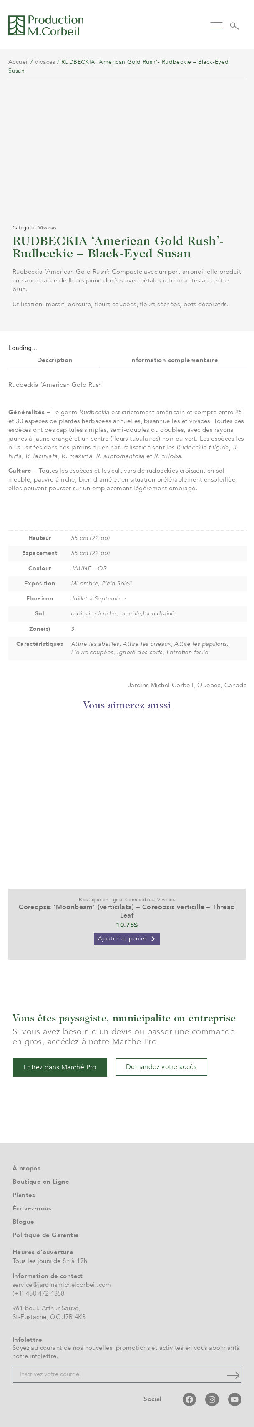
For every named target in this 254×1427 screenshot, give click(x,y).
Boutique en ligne (100, 899)
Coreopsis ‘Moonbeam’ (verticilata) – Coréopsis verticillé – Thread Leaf (127, 911)
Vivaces (45, 62)
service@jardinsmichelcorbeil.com (62, 1285)
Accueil (18, 62)
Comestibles (139, 899)
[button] (216, 24)
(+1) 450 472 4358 (39, 1293)
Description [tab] (55, 360)
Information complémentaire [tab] (174, 360)
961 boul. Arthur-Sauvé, (46, 1308)
